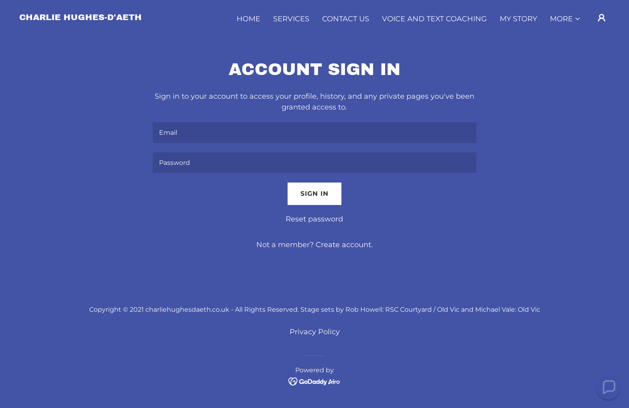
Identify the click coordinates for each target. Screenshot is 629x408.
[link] (80, 17)
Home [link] (248, 18)
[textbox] (314, 132)
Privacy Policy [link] (315, 331)
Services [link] (291, 18)
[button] (565, 19)
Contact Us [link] (345, 18)
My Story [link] (518, 18)
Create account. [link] (344, 244)
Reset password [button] (314, 219)
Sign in (314, 193)
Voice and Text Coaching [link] (434, 18)
